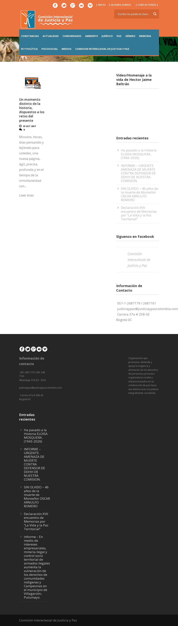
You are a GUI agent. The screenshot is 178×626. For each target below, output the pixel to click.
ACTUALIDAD (51, 36)
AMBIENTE (91, 36)
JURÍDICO (107, 36)
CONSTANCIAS (30, 36)
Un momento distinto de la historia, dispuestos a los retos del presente (31, 110)
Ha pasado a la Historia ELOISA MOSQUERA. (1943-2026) (139, 154)
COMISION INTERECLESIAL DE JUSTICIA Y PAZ (102, 49)
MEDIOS (66, 49)
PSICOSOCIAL (50, 49)
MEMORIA (145, 36)
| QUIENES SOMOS (120, 4)
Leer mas (26, 195)
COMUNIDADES (72, 36)
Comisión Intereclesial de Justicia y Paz (139, 259)
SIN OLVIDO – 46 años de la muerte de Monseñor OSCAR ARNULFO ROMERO (139, 194)
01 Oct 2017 (29, 126)
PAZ (119, 36)
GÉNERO (130, 36)
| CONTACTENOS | (147, 4)
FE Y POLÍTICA (29, 49)
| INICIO (101, 4)
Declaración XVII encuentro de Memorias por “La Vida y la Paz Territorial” (139, 213)
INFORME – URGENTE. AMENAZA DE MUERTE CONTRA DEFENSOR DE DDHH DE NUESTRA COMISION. (138, 173)
